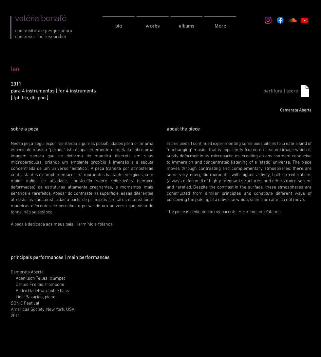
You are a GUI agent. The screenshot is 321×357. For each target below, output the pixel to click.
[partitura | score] (280, 91)
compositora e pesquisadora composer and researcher (43, 33)
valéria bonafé (40, 18)
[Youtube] (304, 20)
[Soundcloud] (292, 20)
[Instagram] (268, 20)
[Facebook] (280, 20)
